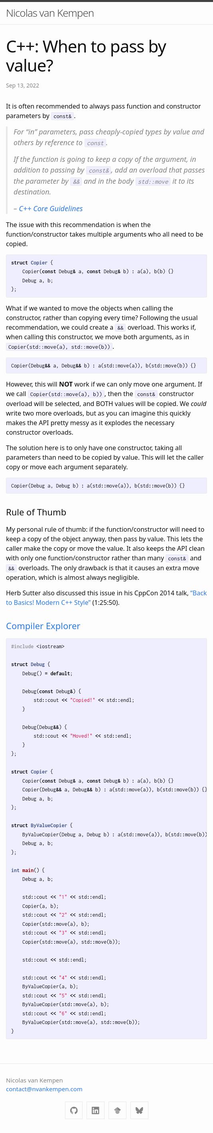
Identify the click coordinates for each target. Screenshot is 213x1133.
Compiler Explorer (43, 626)
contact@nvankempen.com (44, 1089)
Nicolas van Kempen (50, 13)
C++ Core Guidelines (51, 208)
